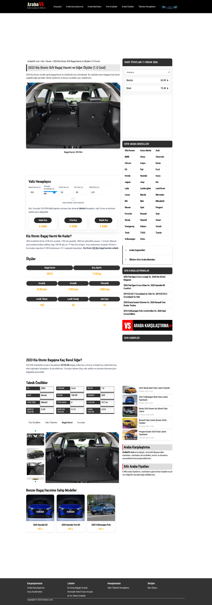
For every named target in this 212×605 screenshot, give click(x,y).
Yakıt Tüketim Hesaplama (118, 587)
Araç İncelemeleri (34, 591)
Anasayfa (57, 6)
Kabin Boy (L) (64, 187)
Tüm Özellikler (34, 422)
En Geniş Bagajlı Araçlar (77, 587)
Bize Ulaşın (152, 587)
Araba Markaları (94, 6)
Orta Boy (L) (78, 187)
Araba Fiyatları (128, 6)
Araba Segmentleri (137, 250)
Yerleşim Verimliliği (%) (49, 187)
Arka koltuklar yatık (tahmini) (73, 203)
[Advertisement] (102, 35)
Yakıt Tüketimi (51, 422)
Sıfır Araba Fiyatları (136, 466)
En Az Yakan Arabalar (76, 595)
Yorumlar (81, 422)
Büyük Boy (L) (94, 187)
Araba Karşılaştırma (74, 6)
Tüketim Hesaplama (147, 6)
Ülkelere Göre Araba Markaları (142, 259)
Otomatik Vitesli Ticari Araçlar (80, 591)
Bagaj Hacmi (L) (35, 187)
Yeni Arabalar (111, 6)
